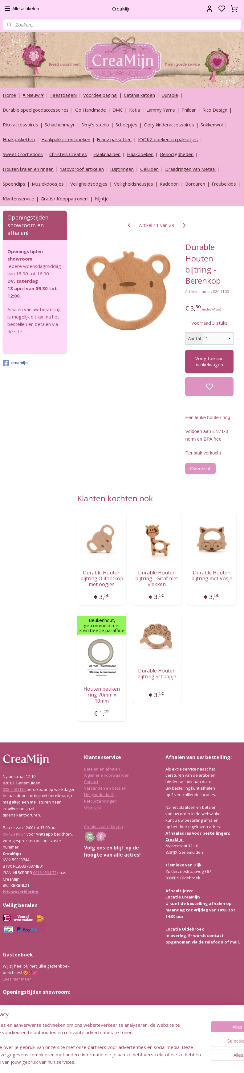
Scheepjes (126, 124)
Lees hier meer (17, 979)
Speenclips (14, 184)
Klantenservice (18, 198)
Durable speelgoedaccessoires (36, 110)
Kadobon (169, 184)
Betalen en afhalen (102, 769)
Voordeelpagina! (100, 95)
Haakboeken (140, 154)
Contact (91, 781)
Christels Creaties (68, 154)
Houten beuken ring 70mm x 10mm (102, 695)
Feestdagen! (63, 95)
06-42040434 (14, 834)
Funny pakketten (114, 139)
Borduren (195, 184)
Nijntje (102, 198)
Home (9, 95)
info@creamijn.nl (49, 1035)
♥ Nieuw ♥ (33, 95)
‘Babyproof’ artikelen (82, 169)
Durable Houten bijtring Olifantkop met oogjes (101, 579)
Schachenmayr (60, 124)
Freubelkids (224, 184)
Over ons (92, 807)
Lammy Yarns (160, 110)
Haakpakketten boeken (65, 139)
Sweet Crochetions (23, 154)
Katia (134, 110)
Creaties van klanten (103, 826)
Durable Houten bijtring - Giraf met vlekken (157, 579)
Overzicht (200, 468)
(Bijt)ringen (122, 169)
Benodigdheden (176, 154)
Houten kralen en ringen (28, 169)
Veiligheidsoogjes (89, 184)
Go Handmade (90, 110)
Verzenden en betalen (105, 788)
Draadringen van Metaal (190, 169)
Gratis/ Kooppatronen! (64, 198)
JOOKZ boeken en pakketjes (168, 139)
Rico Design (214, 110)
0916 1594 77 (44, 872)
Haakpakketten (19, 139)
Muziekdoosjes (48, 184)
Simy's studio (95, 124)
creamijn (15, 363)
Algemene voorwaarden (106, 775)
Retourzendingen (100, 801)
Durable (169, 95)
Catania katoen (139, 95)
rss (151, 1061)
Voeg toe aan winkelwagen (209, 361)
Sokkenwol (212, 124)
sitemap (138, 1061)
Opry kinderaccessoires (169, 124)
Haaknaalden (106, 154)
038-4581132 (14, 789)
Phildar (188, 110)
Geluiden (149, 169)
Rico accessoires (20, 124)
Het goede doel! (99, 794)
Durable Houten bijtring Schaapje (156, 674)
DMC (117, 110)
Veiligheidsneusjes (133, 184)
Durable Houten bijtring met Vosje (211, 576)
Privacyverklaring (21, 891)
